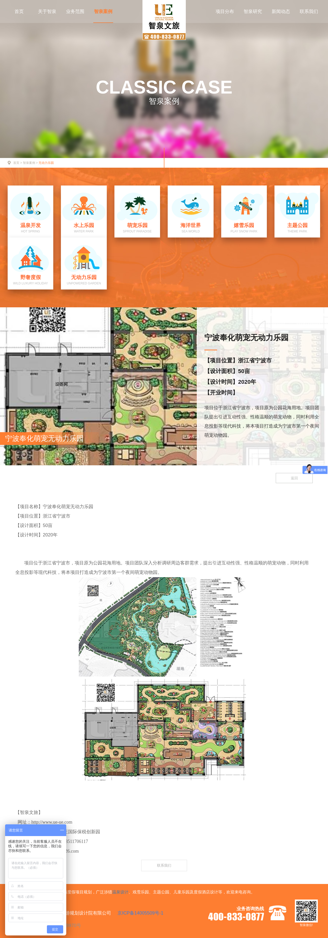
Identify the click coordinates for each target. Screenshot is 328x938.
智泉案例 (103, 11)
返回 (294, 478)
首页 (19, 11)
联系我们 (309, 11)
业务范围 (75, 11)
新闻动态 (281, 11)
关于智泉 (47, 11)
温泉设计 (120, 892)
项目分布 (225, 11)
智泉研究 (253, 11)
